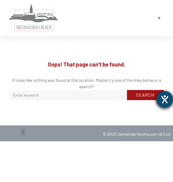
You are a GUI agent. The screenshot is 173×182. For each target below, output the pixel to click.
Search (145, 94)
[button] (159, 17)
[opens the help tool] (164, 99)
